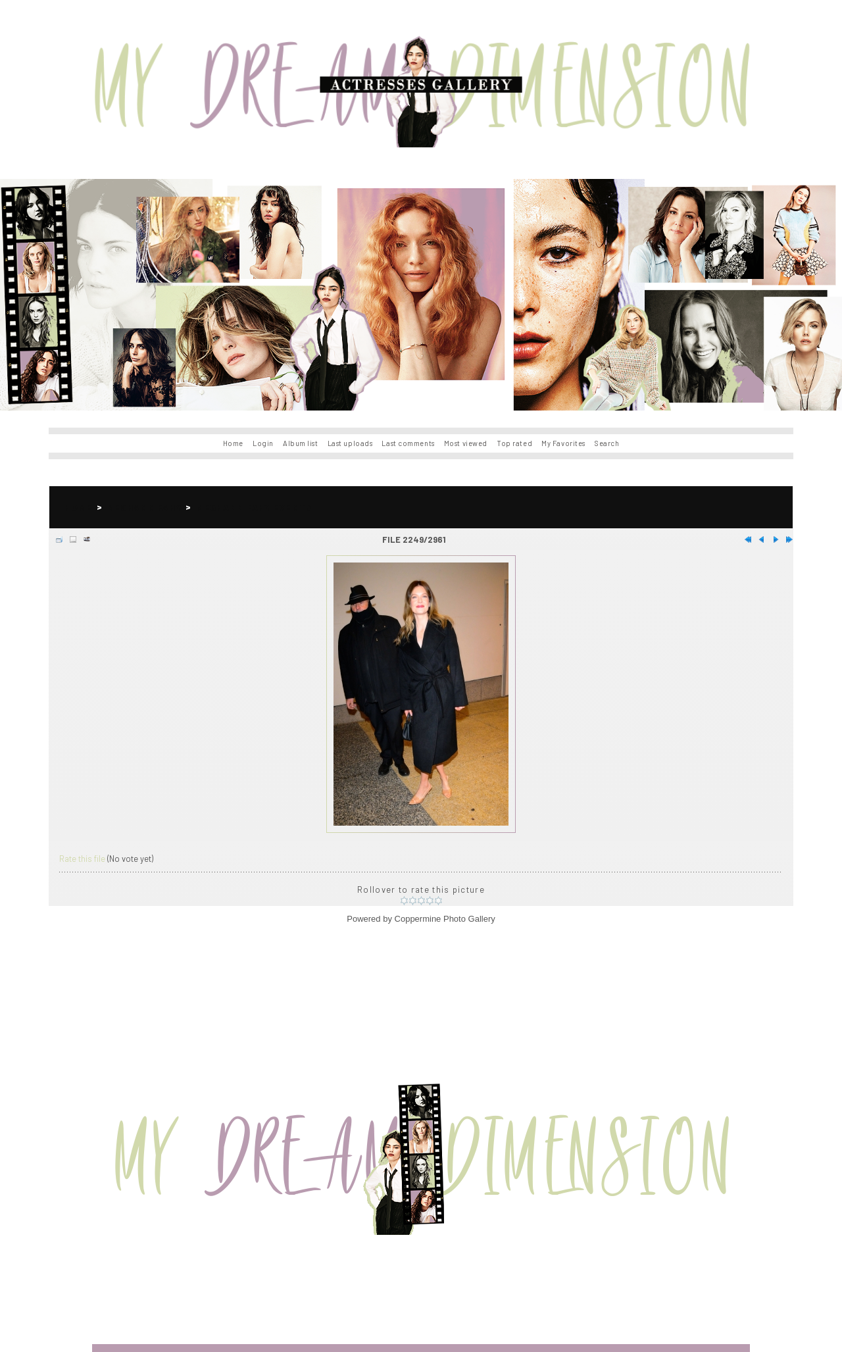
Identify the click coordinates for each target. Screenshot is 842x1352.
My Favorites (563, 443)
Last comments (408, 443)
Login (263, 443)
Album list (300, 443)
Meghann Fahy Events (254, 507)
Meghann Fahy (144, 507)
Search (607, 443)
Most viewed (465, 443)
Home (233, 443)
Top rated (514, 443)
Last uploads (350, 443)
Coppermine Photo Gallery (445, 919)
